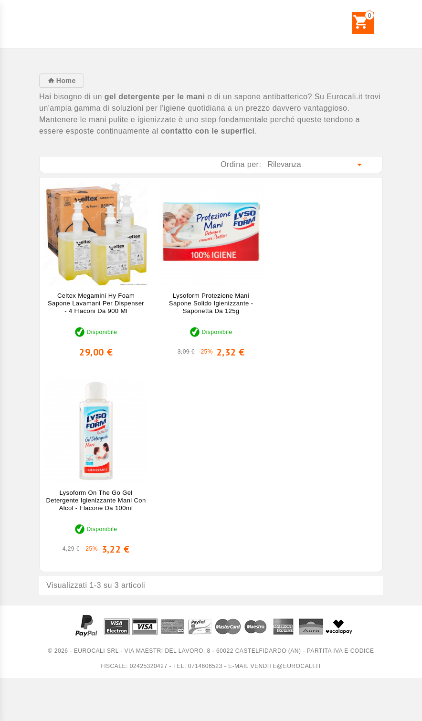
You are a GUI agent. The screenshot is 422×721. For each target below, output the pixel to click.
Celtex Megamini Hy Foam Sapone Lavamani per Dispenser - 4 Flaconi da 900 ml (96, 303)
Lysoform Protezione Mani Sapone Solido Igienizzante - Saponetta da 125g (211, 303)
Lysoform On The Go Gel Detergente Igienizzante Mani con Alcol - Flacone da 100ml (96, 500)
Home (64, 80)
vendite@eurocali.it (285, 666)
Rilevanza (317, 164)
